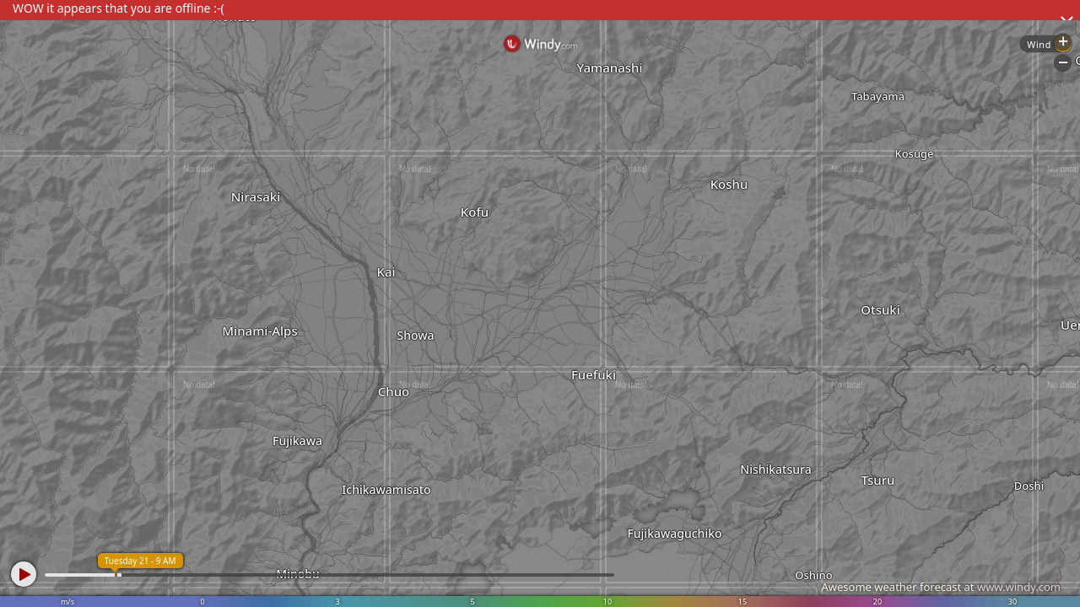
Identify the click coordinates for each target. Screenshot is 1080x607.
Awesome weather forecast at (941, 586)
